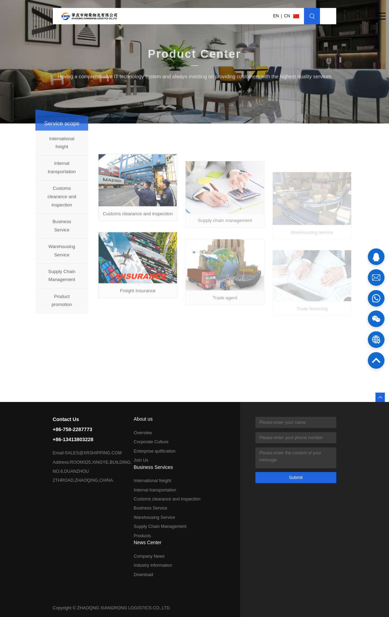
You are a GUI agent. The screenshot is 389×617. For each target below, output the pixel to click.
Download (143, 574)
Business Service (61, 230)
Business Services (153, 467)
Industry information (153, 565)
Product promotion (62, 304)
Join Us (141, 460)
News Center (147, 542)
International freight (62, 146)
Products (142, 535)
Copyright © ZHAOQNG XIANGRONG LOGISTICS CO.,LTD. (112, 608)
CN (287, 16)
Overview (143, 432)
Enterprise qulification (154, 451)
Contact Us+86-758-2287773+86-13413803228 (73, 429)
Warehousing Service (61, 255)
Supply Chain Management (61, 279)
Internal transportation (62, 171)
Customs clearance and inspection (62, 201)
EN (276, 16)
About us (143, 419)
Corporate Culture (151, 441)
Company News (149, 556)
